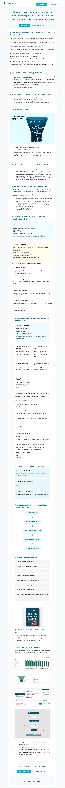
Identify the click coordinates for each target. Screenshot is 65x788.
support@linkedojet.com (38, 779)
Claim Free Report (41, 4)
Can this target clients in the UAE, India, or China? (29, 581)
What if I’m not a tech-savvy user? (25, 599)
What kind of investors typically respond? (27, 585)
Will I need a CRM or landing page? (25, 590)
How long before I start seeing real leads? (27, 567)
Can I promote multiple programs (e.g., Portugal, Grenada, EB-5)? (32, 595)
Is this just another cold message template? (27, 571)
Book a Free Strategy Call (38, 25)
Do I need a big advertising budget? (25, 562)
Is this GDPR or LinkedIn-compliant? (25, 576)
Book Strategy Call (55, 4)
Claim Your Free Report (24, 772)
